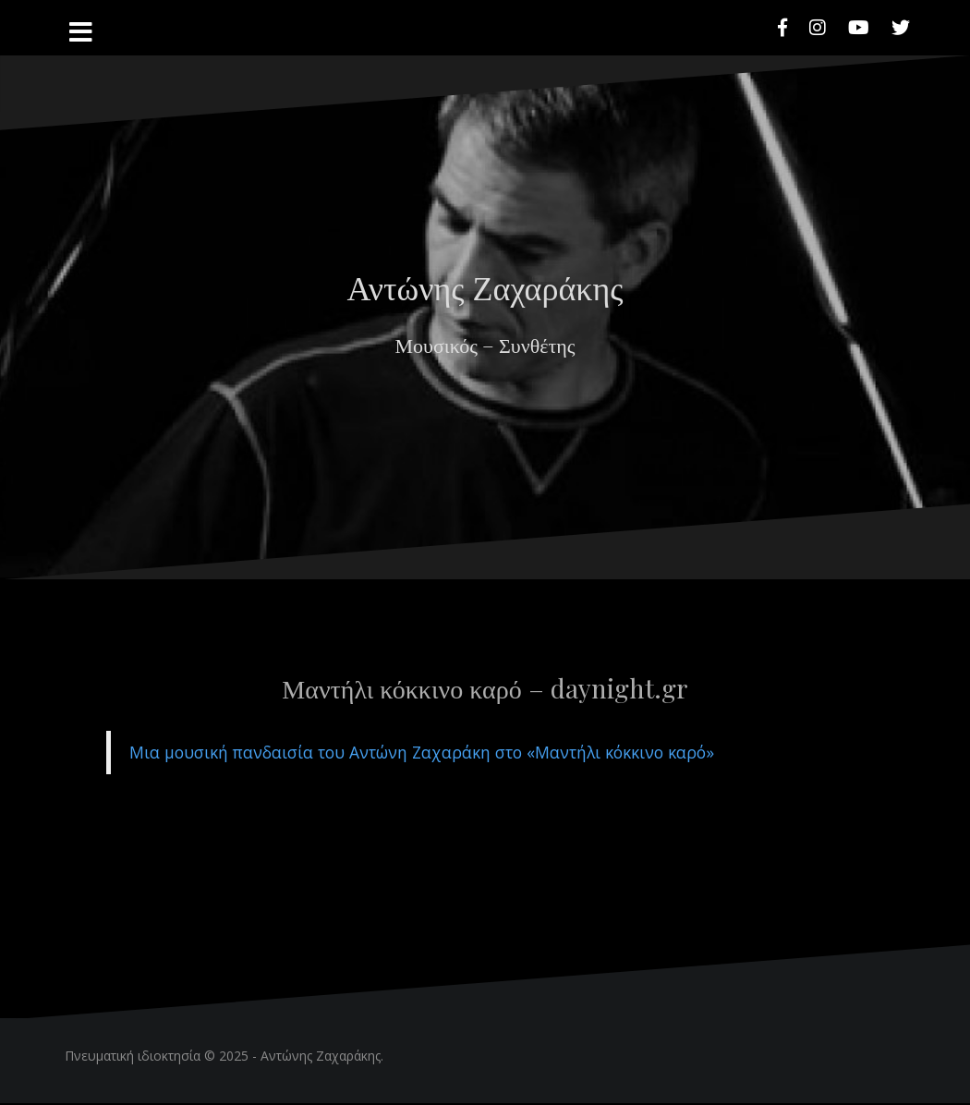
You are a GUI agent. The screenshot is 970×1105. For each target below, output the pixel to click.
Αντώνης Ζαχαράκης (484, 286)
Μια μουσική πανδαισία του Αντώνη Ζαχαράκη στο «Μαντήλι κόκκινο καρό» (421, 752)
